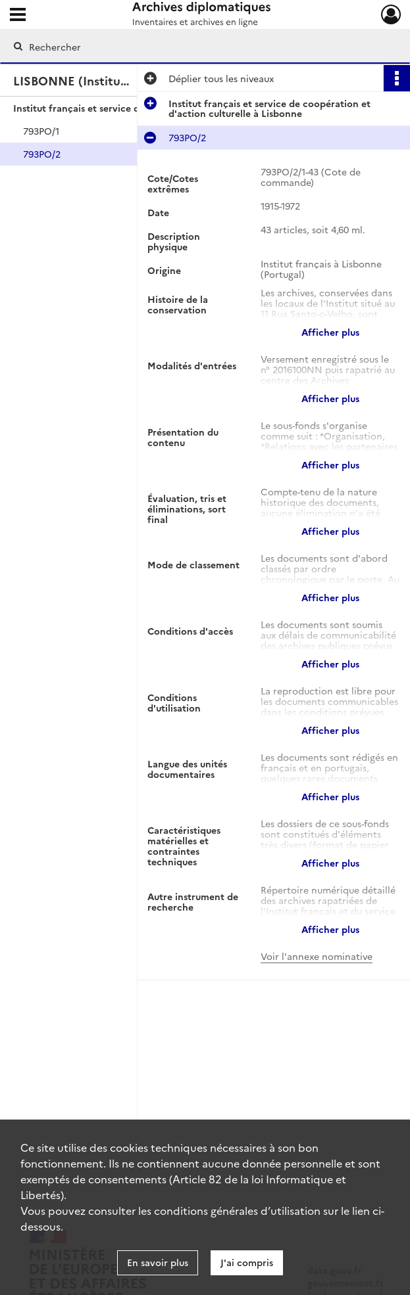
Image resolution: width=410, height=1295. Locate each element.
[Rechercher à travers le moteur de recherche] (191, 47)
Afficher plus (330, 331)
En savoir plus (157, 1262)
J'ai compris (246, 1262)
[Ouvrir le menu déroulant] (18, 16)
